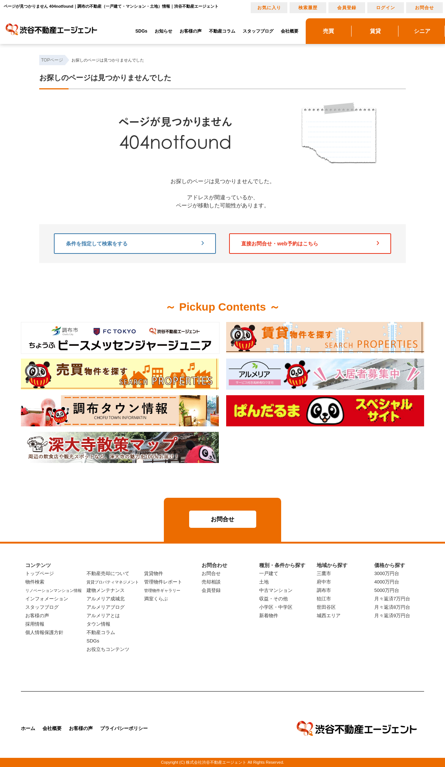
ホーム (28, 728)
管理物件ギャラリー (162, 590)
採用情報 (34, 624)
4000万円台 (386, 582)
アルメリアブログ (106, 607)
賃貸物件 (153, 573)
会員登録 (346, 7)
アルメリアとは (103, 615)
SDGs (141, 31)
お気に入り (269, 7)
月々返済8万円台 (392, 607)
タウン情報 (98, 624)
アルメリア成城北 (106, 598)
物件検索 (34, 582)
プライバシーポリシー (124, 728)
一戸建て (268, 573)
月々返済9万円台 (392, 615)
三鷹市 (324, 573)
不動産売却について (108, 573)
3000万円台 (386, 573)
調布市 (324, 590)
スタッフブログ (258, 31)
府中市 (324, 582)
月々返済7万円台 (392, 598)
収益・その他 (273, 598)
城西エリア (329, 615)
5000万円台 (386, 590)
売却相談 (211, 582)
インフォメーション (46, 598)
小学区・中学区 (276, 607)
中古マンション (276, 590)
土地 (264, 582)
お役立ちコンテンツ (108, 649)
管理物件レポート (163, 582)
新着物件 (268, 615)
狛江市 (324, 598)
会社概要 (289, 31)
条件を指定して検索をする (135, 244)
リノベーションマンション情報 (53, 590)
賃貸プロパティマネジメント (113, 582)
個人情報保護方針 (44, 632)
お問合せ (424, 7)
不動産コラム (222, 31)
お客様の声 (191, 31)
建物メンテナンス (106, 590)
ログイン (385, 7)
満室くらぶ (156, 598)
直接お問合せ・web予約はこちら (310, 244)
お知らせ (163, 31)
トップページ (39, 573)
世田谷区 (326, 607)
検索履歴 (307, 7)
